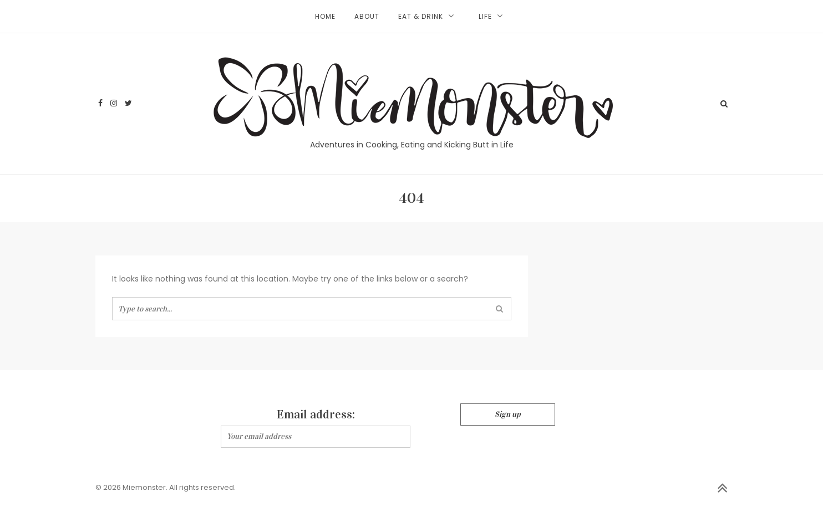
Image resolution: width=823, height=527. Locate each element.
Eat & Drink (420, 16)
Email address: (316, 414)
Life (485, 16)
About (366, 16)
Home (325, 16)
